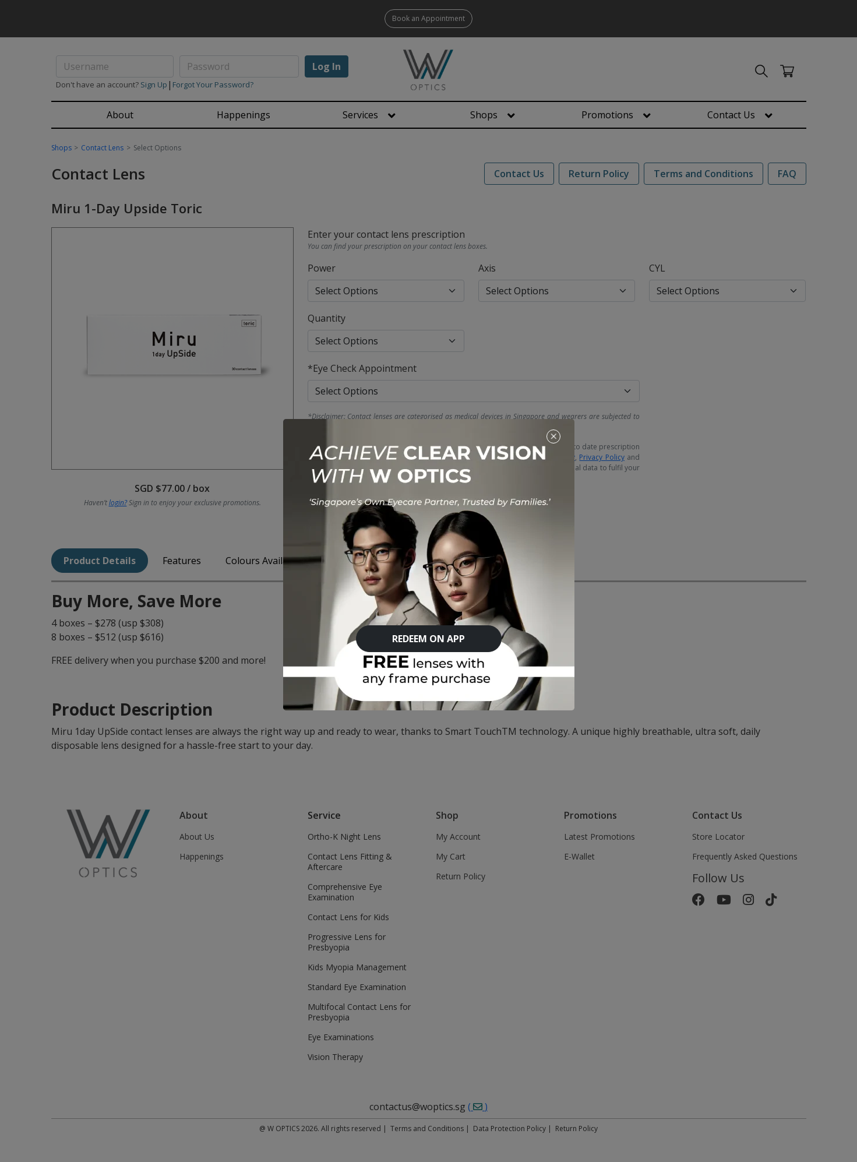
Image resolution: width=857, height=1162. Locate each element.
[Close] (553, 435)
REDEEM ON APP (428, 638)
